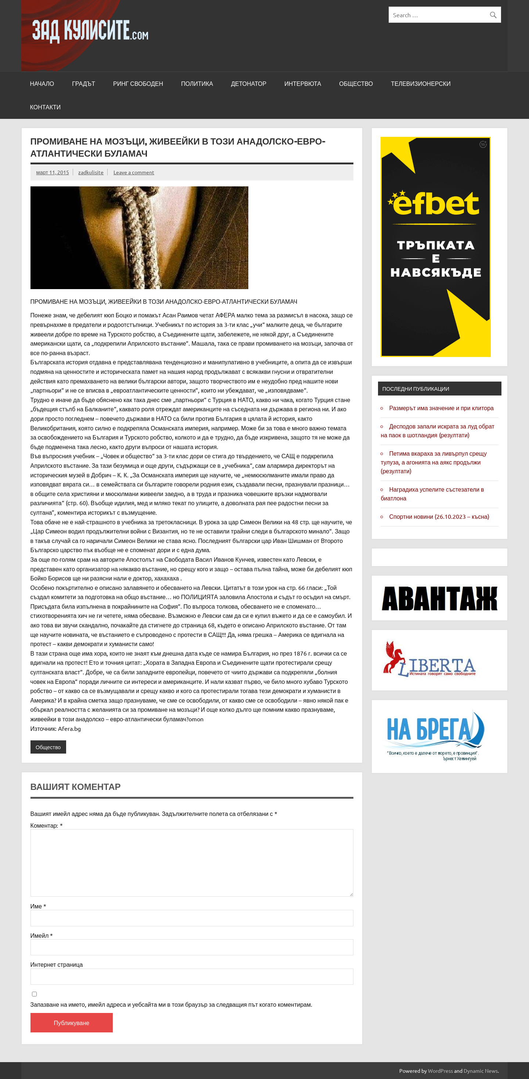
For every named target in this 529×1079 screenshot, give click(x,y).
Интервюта (302, 84)
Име (38, 906)
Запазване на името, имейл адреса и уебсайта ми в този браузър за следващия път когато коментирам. (171, 1004)
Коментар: (46, 825)
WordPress (440, 1070)
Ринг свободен (138, 84)
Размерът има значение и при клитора (441, 407)
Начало (42, 84)
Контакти (45, 107)
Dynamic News (481, 1070)
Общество (356, 84)
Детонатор (248, 84)
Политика (197, 84)
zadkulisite (91, 172)
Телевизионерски (421, 84)
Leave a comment (134, 172)
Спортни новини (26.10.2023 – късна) (439, 516)
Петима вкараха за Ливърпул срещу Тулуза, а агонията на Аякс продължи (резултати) (433, 461)
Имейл (41, 935)
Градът (83, 84)
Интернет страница (56, 964)
